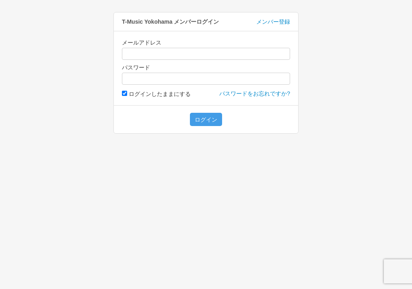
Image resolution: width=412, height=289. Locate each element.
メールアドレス (141, 42)
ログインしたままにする (156, 94)
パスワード (136, 67)
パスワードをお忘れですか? (254, 93)
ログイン (206, 119)
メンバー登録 (273, 21)
